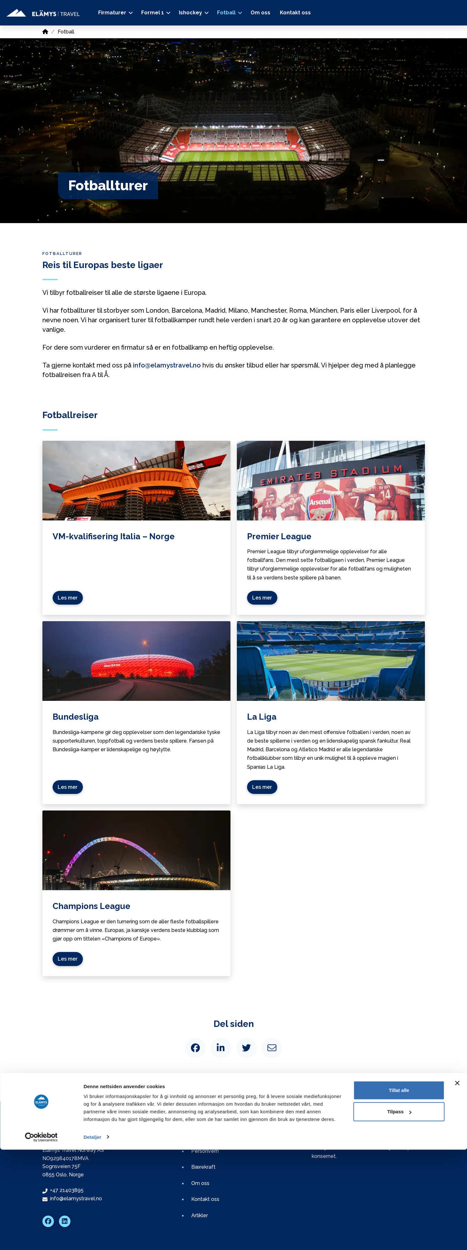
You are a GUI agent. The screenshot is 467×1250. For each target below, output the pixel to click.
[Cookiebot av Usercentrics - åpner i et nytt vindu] (41, 1237)
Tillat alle (399, 1191)
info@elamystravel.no (167, 365)
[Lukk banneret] (457, 1183)
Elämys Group (393, 1148)
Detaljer (92, 1237)
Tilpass (399, 1212)
